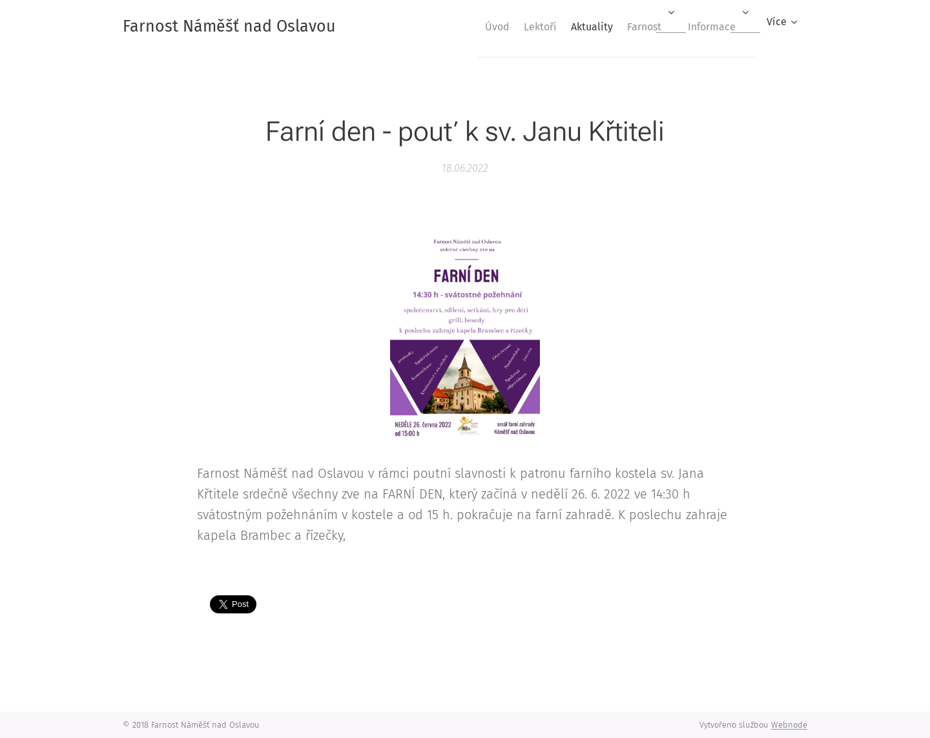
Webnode (789, 725)
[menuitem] (463, 26)
